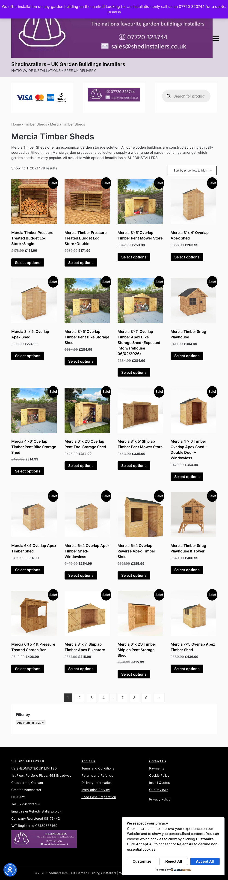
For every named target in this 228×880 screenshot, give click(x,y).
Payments (156, 768)
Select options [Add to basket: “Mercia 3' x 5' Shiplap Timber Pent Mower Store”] (134, 465)
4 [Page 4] (103, 697)
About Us (88, 761)
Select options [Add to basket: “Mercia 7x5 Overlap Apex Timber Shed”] (187, 668)
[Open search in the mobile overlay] (186, 96)
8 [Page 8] (134, 697)
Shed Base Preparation (98, 797)
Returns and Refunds (97, 775)
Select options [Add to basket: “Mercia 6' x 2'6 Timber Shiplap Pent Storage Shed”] (134, 674)
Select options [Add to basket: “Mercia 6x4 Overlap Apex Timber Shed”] (27, 569)
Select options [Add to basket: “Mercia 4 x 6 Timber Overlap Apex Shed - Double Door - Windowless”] (187, 476)
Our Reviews (158, 790)
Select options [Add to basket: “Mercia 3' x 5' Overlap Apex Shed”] (27, 355)
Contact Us (157, 761)
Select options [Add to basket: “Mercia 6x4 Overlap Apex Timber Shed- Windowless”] (81, 575)
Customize (142, 861)
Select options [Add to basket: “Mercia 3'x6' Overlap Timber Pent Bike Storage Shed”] (81, 361)
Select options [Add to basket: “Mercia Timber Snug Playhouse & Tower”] (187, 569)
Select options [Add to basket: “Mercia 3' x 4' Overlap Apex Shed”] (187, 257)
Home (16, 124)
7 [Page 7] (122, 697)
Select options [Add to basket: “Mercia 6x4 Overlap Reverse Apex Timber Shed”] (134, 575)
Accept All (205, 861)
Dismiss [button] (114, 12)
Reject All (173, 861)
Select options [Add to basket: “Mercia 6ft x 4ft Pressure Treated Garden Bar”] (27, 668)
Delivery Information (96, 783)
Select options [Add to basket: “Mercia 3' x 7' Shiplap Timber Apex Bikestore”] (81, 668)
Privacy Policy (159, 799)
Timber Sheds (35, 124)
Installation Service (95, 790)
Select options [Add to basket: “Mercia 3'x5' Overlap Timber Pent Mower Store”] (134, 257)
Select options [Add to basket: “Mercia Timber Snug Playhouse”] (187, 355)
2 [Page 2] (79, 697)
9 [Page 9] (146, 697)
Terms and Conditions (97, 768)
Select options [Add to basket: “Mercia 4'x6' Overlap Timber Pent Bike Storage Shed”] (27, 471)
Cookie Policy (159, 775)
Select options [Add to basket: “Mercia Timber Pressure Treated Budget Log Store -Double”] (81, 262)
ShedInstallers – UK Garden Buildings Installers (68, 64)
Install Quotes (159, 783)
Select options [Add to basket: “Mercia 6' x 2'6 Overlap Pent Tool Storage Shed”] (81, 465)
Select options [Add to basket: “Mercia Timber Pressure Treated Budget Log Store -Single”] (27, 262)
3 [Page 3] (91, 697)
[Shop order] (192, 170)
